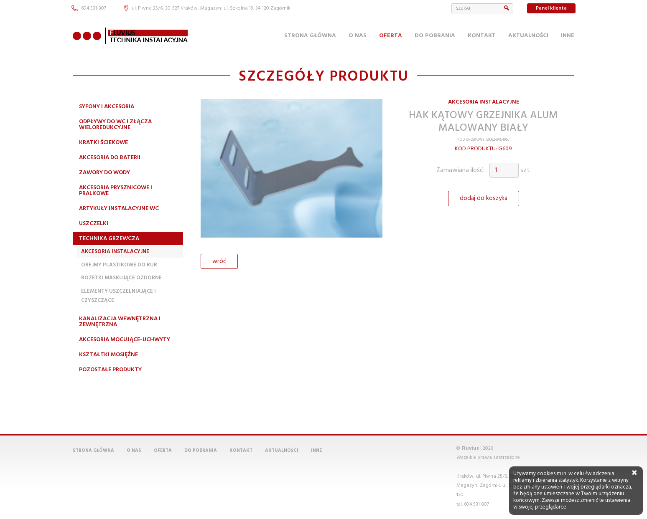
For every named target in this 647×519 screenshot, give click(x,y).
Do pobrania (435, 36)
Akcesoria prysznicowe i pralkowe (115, 190)
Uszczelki (93, 223)
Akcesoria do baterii (109, 157)
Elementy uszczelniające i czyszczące (118, 296)
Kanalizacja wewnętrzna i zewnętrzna (119, 321)
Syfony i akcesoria (106, 106)
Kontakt (482, 36)
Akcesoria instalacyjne (115, 251)
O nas (358, 36)
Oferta (390, 36)
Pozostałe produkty (110, 370)
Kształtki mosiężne (108, 355)
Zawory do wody (104, 172)
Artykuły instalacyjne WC (119, 208)
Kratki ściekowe (103, 142)
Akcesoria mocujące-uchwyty (124, 339)
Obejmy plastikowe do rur (119, 265)
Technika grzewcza (109, 238)
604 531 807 (88, 8)
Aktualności (528, 36)
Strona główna (310, 36)
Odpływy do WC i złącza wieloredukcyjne (115, 124)
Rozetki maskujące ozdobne (121, 277)
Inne (567, 36)
